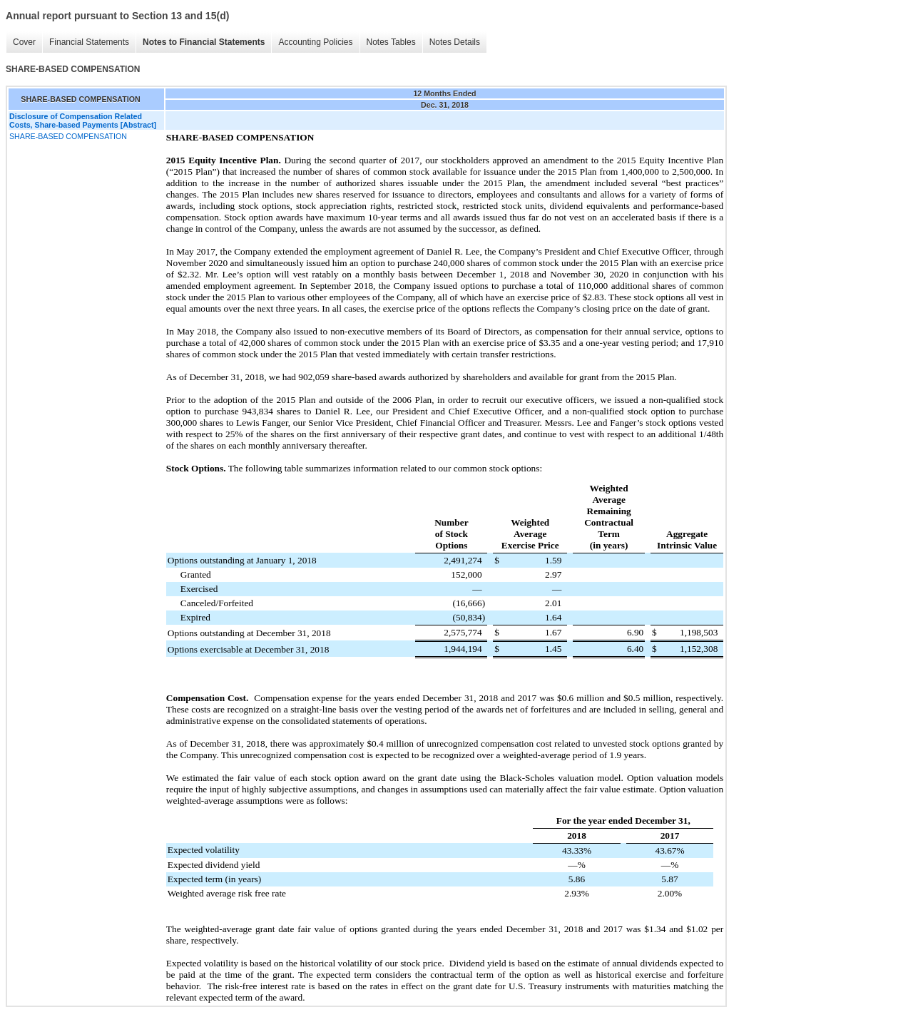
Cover (24, 42)
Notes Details (454, 42)
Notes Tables (391, 42)
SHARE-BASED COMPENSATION (68, 136)
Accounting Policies (315, 42)
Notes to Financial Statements (204, 42)
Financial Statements (89, 42)
